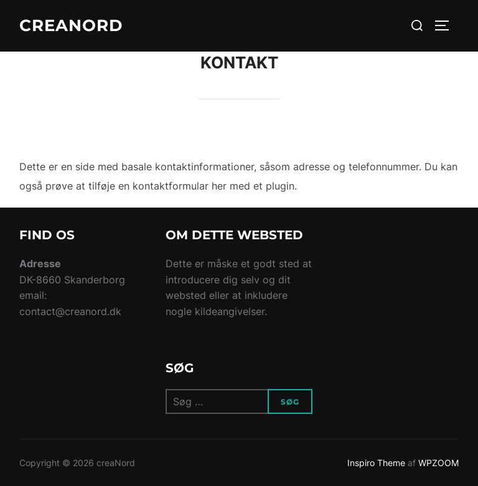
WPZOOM (438, 462)
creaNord (71, 25)
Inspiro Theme (376, 462)
